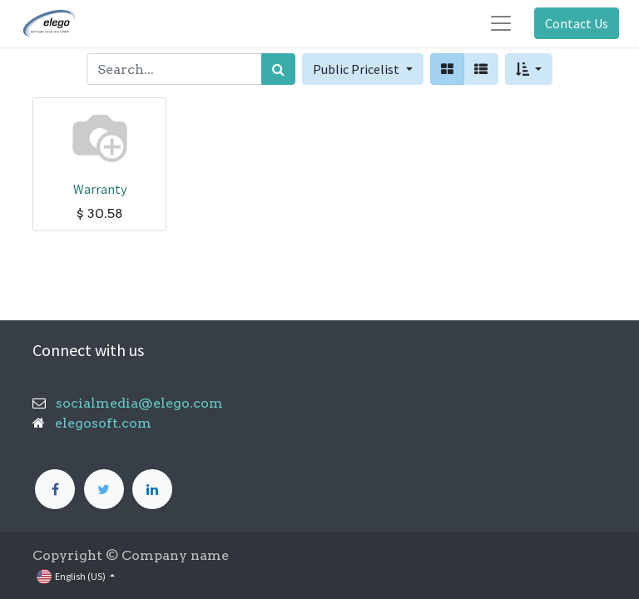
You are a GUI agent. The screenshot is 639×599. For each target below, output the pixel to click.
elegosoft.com (101, 423)
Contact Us (576, 23)
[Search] (278, 69)
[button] (528, 69)
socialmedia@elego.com (134, 403)
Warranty (99, 189)
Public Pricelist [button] (357, 69)
